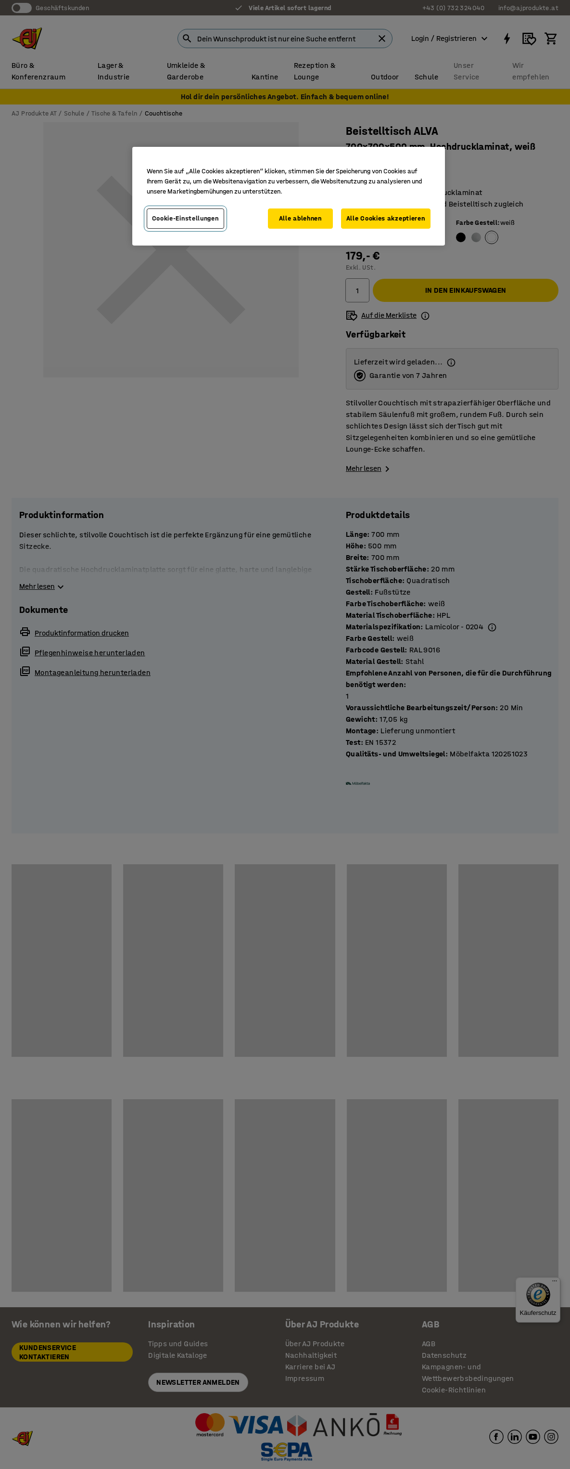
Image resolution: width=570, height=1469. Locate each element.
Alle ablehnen (300, 218)
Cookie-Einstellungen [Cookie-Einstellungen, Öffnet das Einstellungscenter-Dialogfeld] (185, 218)
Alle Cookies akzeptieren (385, 218)
